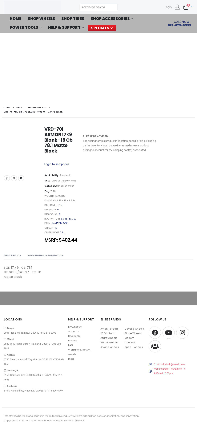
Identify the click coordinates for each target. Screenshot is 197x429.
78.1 (62, 232)
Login (168, 7)
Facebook (7, 178)
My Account (75, 326)
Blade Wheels (133, 333)
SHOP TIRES (72, 18)
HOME (16, 18)
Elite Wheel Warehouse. (39, 420)
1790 (53, 191)
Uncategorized (65, 186)
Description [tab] (12, 255)
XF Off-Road (107, 333)
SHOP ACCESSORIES (110, 18)
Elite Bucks (74, 336)
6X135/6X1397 (68, 218)
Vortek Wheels (109, 342)
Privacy (72, 340)
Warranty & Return (79, 349)
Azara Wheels (108, 338)
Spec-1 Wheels (134, 347)
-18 (55, 227)
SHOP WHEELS (41, 18)
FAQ (70, 345)
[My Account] (177, 7)
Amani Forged (109, 328)
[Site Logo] (32, 7)
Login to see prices (56, 164)
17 (61, 205)
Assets (72, 354)
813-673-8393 (48, 332)
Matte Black (59, 223)
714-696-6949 (55, 390)
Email (21, 178)
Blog (71, 358)
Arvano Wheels (109, 347)
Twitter (14, 178)
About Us (73, 331)
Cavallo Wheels (134, 328)
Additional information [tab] (45, 255)
